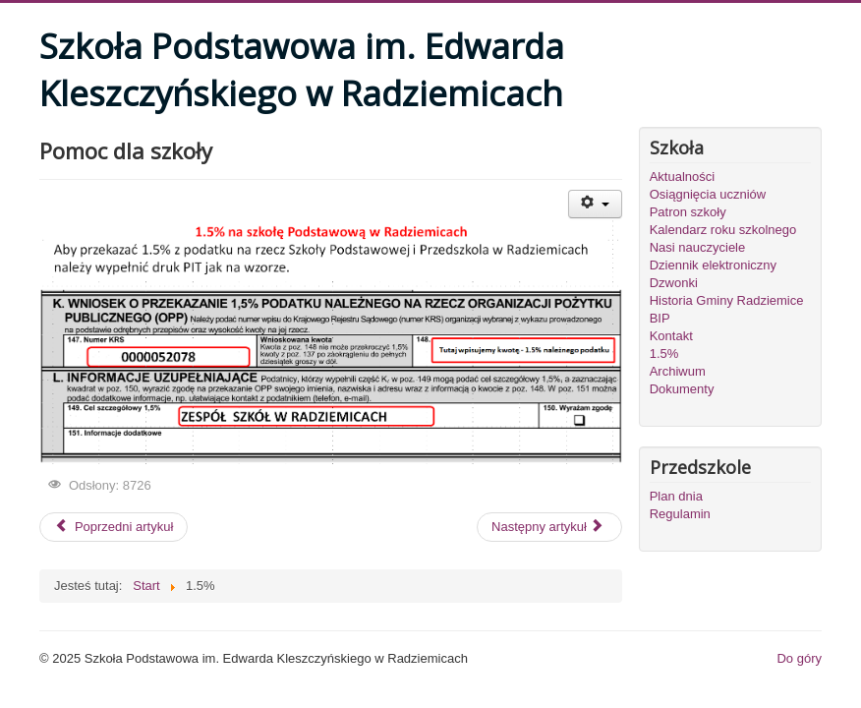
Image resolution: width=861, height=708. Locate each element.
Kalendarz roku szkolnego (723, 229)
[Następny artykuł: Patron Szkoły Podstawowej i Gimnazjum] (549, 527)
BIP (660, 318)
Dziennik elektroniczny (713, 265)
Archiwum (678, 371)
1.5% (664, 353)
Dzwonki (674, 282)
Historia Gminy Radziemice (727, 300)
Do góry (799, 658)
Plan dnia (676, 496)
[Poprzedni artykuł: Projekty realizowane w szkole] (113, 527)
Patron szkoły (688, 212)
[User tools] (595, 204)
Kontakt (671, 335)
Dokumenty (682, 389)
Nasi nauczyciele (698, 247)
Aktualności (682, 176)
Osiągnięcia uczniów (708, 194)
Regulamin (680, 513)
